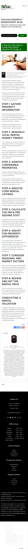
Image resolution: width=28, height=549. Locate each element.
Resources (14, 455)
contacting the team (19, 318)
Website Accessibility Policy (8, 514)
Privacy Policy (9, 499)
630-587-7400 (14, 408)
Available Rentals (14, 464)
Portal (14, 450)
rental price (12, 180)
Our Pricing (14, 482)
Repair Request (14, 454)
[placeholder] (9, 35)
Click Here (16, 75)
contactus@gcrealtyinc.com (14, 412)
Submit (22, 35)
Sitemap (3, 499)
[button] (8, 418)
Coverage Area (17, 499)
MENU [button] (25, 6)
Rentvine (9, 497)
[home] (8, 7)
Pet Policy (14, 470)
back (3, 384)
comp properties (18, 202)
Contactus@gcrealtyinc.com (19, 512)
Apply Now (14, 466)
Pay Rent (14, 452)
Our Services (14, 481)
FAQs (14, 468)
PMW (13, 495)
